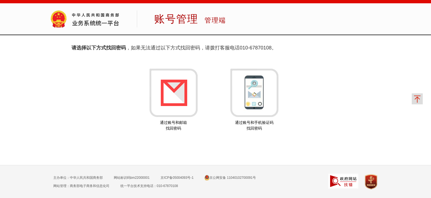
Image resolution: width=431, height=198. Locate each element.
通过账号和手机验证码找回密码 (254, 125)
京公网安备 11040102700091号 (230, 177)
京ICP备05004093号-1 (177, 178)
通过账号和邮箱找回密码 (173, 125)
